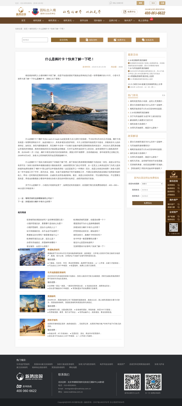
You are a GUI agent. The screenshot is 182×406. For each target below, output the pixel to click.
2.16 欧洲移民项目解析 (137, 60)
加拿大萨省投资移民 (87, 364)
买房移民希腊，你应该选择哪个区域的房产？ (149, 164)
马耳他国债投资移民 (57, 272)
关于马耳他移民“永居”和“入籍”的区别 (145, 116)
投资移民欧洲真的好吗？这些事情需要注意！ (46, 220)
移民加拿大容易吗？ (138, 124)
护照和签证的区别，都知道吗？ (86, 231)
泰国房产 (121, 364)
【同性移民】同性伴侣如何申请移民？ (146, 168)
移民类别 (53, 20)
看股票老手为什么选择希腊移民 (86, 223)
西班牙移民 (53, 320)
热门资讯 (133, 95)
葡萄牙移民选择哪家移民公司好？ (39, 198)
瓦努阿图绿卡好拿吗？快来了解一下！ (89, 246)
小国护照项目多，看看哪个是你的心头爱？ (45, 223)
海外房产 (129, 20)
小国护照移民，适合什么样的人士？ (42, 227)
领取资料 (93, 40)
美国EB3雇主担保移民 (43, 364)
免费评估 (131, 12)
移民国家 (38, 20)
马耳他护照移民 (23, 364)
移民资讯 (69, 20)
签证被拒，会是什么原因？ (38, 246)
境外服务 (99, 20)
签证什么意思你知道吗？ (83, 242)
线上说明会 (146, 19)
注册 (162, 3)
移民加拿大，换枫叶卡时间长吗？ (87, 235)
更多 (163, 95)
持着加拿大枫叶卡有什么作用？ (38, 202)
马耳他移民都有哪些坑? (140, 145)
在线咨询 (149, 40)
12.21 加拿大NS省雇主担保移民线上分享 (145, 84)
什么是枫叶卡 (38, 79)
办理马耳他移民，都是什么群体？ (144, 128)
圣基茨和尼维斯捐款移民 (139, 364)
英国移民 (52, 296)
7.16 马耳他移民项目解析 (138, 68)
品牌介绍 (114, 20)
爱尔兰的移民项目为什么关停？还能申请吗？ (149, 105)
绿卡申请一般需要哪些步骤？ (85, 239)
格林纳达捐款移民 (39, 367)
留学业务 (84, 20)
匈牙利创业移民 (106, 364)
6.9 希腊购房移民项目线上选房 (141, 76)
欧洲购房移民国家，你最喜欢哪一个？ (89, 220)
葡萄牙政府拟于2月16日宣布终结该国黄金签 (148, 109)
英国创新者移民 (58, 367)
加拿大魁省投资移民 (65, 364)
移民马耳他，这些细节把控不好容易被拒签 (148, 161)
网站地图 (73, 367)
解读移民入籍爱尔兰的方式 (141, 120)
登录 (153, 3)
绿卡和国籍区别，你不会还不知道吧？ (43, 231)
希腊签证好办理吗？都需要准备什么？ (43, 235)
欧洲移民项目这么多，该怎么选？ (41, 239)
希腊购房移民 (54, 250)
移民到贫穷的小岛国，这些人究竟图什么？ (148, 101)
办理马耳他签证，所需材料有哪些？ (42, 242)
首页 (23, 20)
